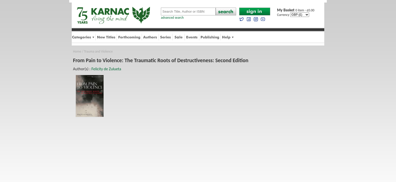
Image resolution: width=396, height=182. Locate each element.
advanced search (172, 17)
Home (77, 51)
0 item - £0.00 (295, 10)
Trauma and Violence (98, 51)
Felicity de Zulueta (106, 68)
